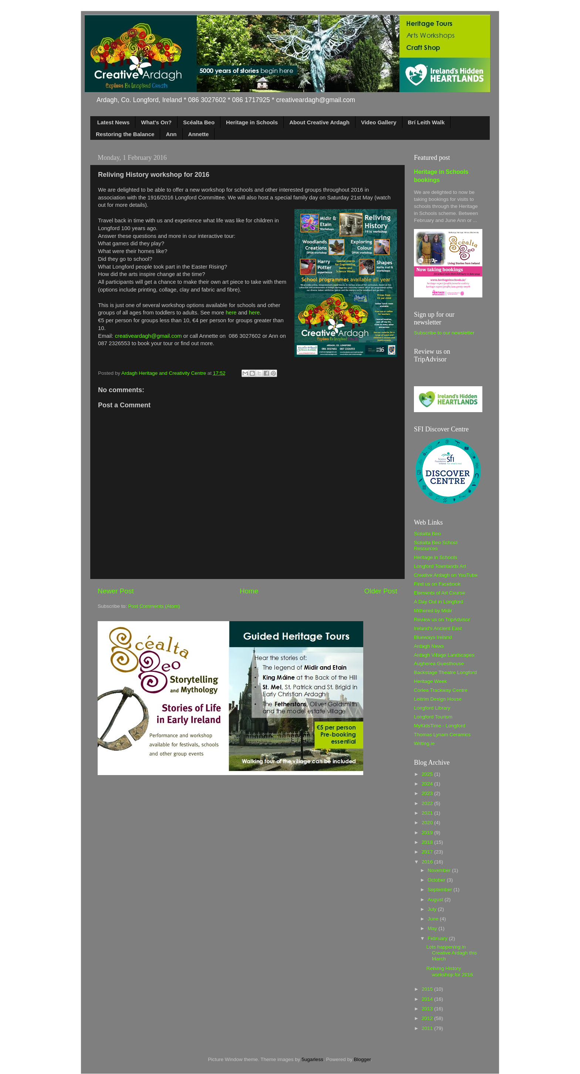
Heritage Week (430, 681)
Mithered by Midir (433, 610)
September (440, 889)
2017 (428, 852)
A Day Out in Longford (438, 602)
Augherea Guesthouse (439, 663)
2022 (428, 803)
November (440, 870)
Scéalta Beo (199, 122)
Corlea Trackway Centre (441, 690)
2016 (428, 862)
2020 (428, 822)
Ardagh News (429, 646)
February (438, 938)
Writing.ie (424, 743)
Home (249, 591)
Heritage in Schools (252, 122)
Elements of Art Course (439, 593)
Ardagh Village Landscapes (444, 655)
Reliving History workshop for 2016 (449, 971)
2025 (428, 774)
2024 (428, 784)
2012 (428, 1018)
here (231, 313)
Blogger (362, 1059)
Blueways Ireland (433, 637)
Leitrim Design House (438, 699)
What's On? (156, 122)
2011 (428, 1028)
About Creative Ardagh (319, 122)
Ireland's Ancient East (438, 628)
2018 (428, 842)
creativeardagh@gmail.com (148, 336)
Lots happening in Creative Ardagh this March (451, 953)
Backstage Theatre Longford (445, 672)
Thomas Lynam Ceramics (442, 734)
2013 (428, 1008)
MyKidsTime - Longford (439, 725)
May (433, 928)
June (434, 919)
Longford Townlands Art (440, 566)
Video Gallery (379, 122)
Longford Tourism (433, 717)
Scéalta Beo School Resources (436, 545)
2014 (428, 999)
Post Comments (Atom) (154, 606)
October (437, 880)
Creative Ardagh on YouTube (446, 575)
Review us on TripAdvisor (442, 619)
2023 (428, 793)
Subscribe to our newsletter (444, 333)
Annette (198, 134)
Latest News (113, 122)
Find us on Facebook (437, 584)
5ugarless (312, 1059)
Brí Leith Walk (426, 122)
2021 (428, 813)
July (433, 909)
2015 (428, 989)
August (436, 899)
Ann (171, 134)
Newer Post (116, 591)
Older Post (380, 591)
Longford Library (432, 708)
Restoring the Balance (125, 134)
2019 (428, 832)
